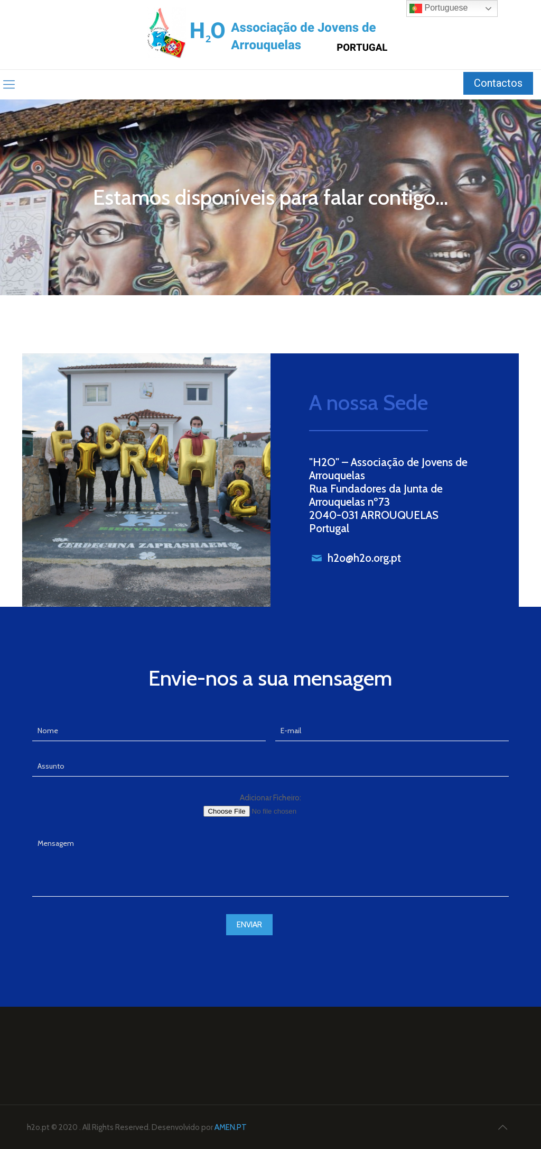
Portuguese (438, 8)
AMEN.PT (230, 1127)
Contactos (498, 83)
